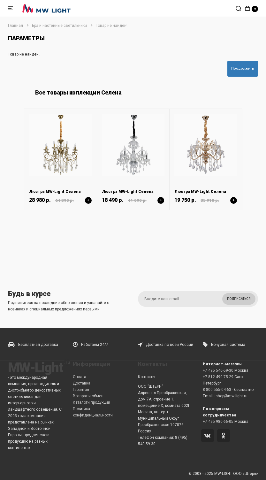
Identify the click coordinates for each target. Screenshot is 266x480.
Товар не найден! (111, 25)
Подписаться (239, 299)
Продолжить (242, 68)
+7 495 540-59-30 (218, 370)
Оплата (79, 377)
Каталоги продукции (91, 402)
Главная (15, 25)
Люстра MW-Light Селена (55, 191)
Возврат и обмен (88, 396)
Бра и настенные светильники (59, 25)
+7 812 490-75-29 (218, 377)
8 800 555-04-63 (217, 389)
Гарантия (81, 389)
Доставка (81, 383)
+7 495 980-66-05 (218, 421)
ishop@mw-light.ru (231, 396)
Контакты (146, 377)
